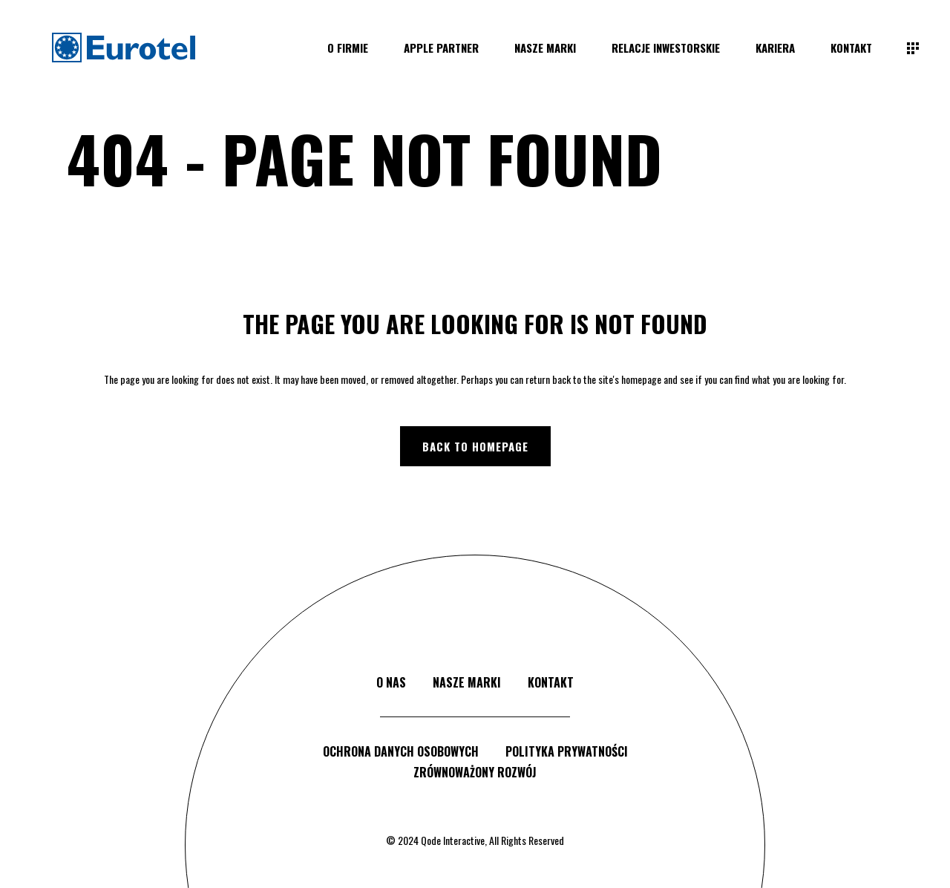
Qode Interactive (453, 840)
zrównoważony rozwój (475, 772)
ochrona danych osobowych (401, 751)
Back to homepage (475, 446)
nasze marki (467, 682)
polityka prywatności (566, 751)
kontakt (551, 682)
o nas (391, 682)
